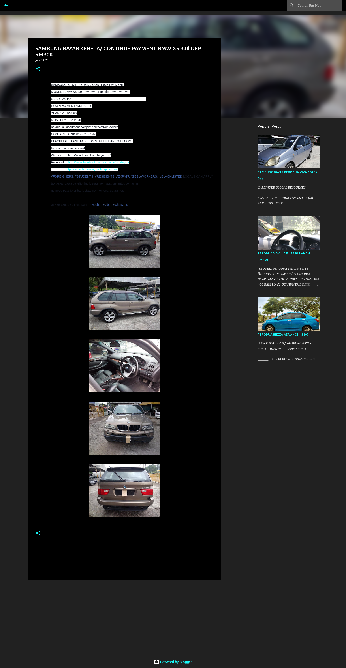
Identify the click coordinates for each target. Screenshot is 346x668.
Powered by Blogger (173, 662)
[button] (38, 69)
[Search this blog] (319, 5)
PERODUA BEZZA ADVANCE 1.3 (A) (283, 334)
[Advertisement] (124, 618)
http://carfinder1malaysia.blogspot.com (92, 169)
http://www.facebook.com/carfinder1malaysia (98, 162)
